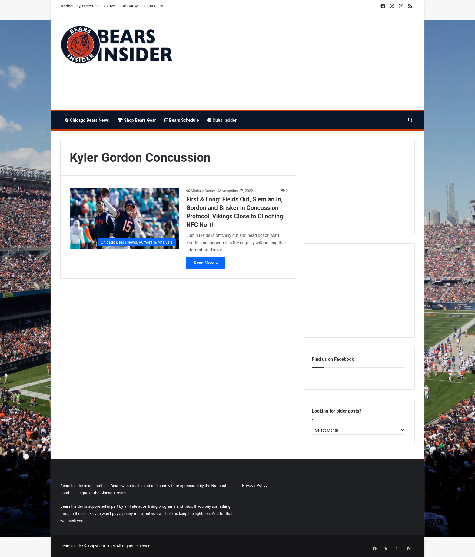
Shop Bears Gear (137, 120)
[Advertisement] (298, 61)
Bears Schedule (181, 120)
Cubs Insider (221, 120)
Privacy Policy (254, 485)
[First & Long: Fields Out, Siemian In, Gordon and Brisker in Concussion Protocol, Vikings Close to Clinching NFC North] (124, 218)
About (128, 6)
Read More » (206, 262)
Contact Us (153, 6)
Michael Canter (203, 191)
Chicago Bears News (87, 120)
